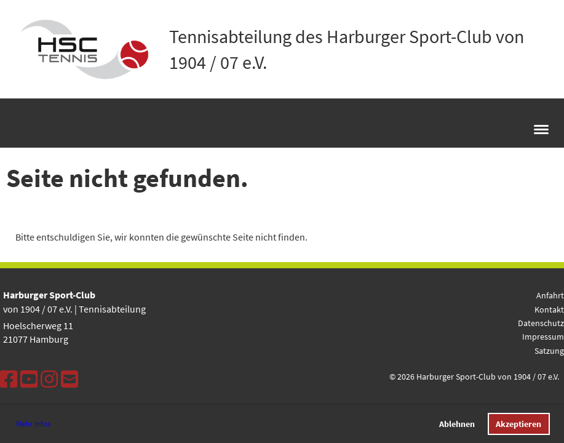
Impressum (543, 336)
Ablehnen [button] (457, 423)
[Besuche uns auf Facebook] (8, 379)
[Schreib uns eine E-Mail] (69, 379)
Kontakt (549, 309)
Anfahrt (550, 295)
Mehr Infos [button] (33, 423)
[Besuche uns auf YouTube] (29, 379)
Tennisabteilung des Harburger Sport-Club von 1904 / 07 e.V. (346, 49)
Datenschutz (541, 323)
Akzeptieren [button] (518, 423)
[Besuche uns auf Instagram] (49, 379)
